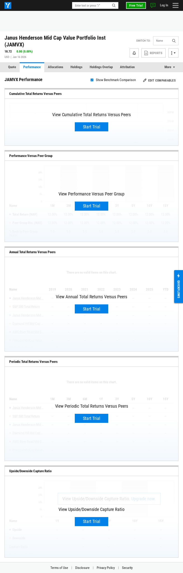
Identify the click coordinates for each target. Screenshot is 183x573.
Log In (164, 5)
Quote (12, 67)
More (167, 67)
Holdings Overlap (101, 67)
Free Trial (136, 5)
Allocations (55, 67)
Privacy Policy (106, 568)
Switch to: (143, 40)
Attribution (127, 67)
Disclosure (82, 568)
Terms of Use (59, 568)
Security (127, 568)
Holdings (76, 67)
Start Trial (91, 127)
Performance (32, 67)
